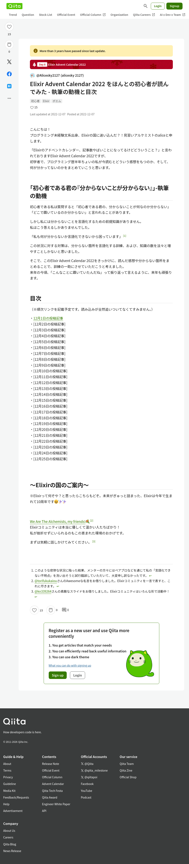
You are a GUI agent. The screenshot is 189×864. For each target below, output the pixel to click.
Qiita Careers (144, 15)
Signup (174, 6)
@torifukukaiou (46, 580)
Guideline (9, 784)
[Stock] (9, 44)
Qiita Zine (126, 770)
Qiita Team (127, 764)
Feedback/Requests (16, 797)
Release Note (50, 764)
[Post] (9, 61)
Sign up (58, 675)
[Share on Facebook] (9, 74)
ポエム (57, 101)
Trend (13, 15)
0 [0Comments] (65, 610)
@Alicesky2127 (57, 75)
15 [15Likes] (9, 34)
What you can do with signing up (70, 665)
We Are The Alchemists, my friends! (60, 521)
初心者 (35, 101)
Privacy (8, 777)
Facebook (87, 784)
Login (158, 6)
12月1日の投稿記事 (48, 318)
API (44, 811)
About (7, 764)
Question (28, 15)
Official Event (66, 15)
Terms (7, 770)
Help (6, 804)
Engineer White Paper (56, 804)
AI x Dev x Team (172, 15)
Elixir (46, 101)
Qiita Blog (9, 844)
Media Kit (9, 791)
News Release (12, 851)
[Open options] (9, 98)
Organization (119, 15)
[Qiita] (14, 6)
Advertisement (13, 811)
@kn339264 (43, 591)
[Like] (9, 26)
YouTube (86, 791)
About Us (9, 831)
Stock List (45, 15)
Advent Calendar (53, 784)
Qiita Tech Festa (52, 791)
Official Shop (128, 777)
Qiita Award (49, 797)
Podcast (86, 797)
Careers (8, 837)
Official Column (93, 15)
